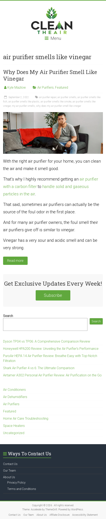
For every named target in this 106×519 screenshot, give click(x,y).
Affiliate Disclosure (59, 514)
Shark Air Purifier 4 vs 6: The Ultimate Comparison (38, 368)
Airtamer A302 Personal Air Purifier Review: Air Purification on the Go (52, 375)
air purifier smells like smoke (56, 101)
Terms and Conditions (21, 489)
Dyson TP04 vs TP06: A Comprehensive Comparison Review (46, 341)
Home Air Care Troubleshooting (25, 418)
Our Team (9, 470)
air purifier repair (47, 97)
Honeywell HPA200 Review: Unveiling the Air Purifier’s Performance (51, 349)
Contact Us (10, 464)
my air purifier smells (23, 106)
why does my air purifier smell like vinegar (58, 106)
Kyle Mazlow (16, 87)
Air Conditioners (14, 390)
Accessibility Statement (85, 514)
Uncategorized (13, 433)
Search (8, 316)
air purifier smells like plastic (23, 101)
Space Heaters (14, 426)
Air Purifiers (45, 87)
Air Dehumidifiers (15, 397)
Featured (61, 87)
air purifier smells (67, 97)
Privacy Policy (16, 482)
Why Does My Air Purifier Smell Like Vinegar (50, 75)
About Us (9, 477)
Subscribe (53, 295)
